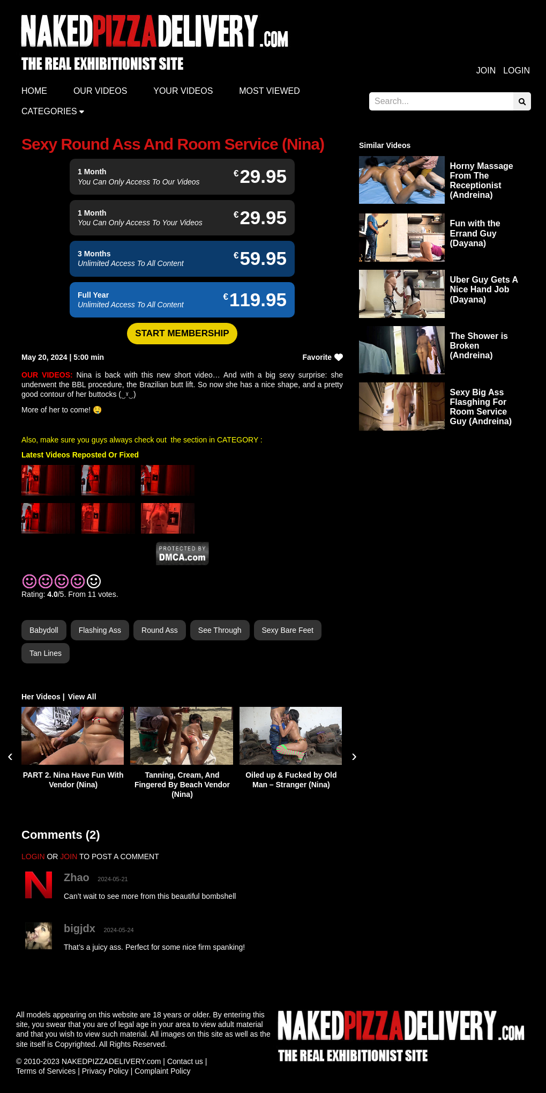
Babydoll (43, 630)
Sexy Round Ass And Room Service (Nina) (172, 144)
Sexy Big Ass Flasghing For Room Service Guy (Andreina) (481, 407)
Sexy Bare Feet (288, 630)
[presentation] (10, 756)
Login (516, 70)
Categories (49, 111)
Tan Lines (45, 653)
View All (82, 696)
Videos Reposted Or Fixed (92, 455)
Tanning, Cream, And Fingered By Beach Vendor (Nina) (182, 785)
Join (486, 70)
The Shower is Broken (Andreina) (479, 345)
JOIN (68, 856)
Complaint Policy (162, 1071)
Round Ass (159, 630)
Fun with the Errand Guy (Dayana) (475, 233)
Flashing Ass (100, 630)
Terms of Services (46, 1071)
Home (34, 90)
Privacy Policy (105, 1071)
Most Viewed (269, 90)
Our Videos (100, 90)
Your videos (183, 90)
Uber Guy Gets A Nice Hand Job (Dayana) (484, 289)
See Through (220, 630)
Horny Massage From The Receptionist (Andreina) (481, 180)
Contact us (185, 1061)
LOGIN (33, 856)
